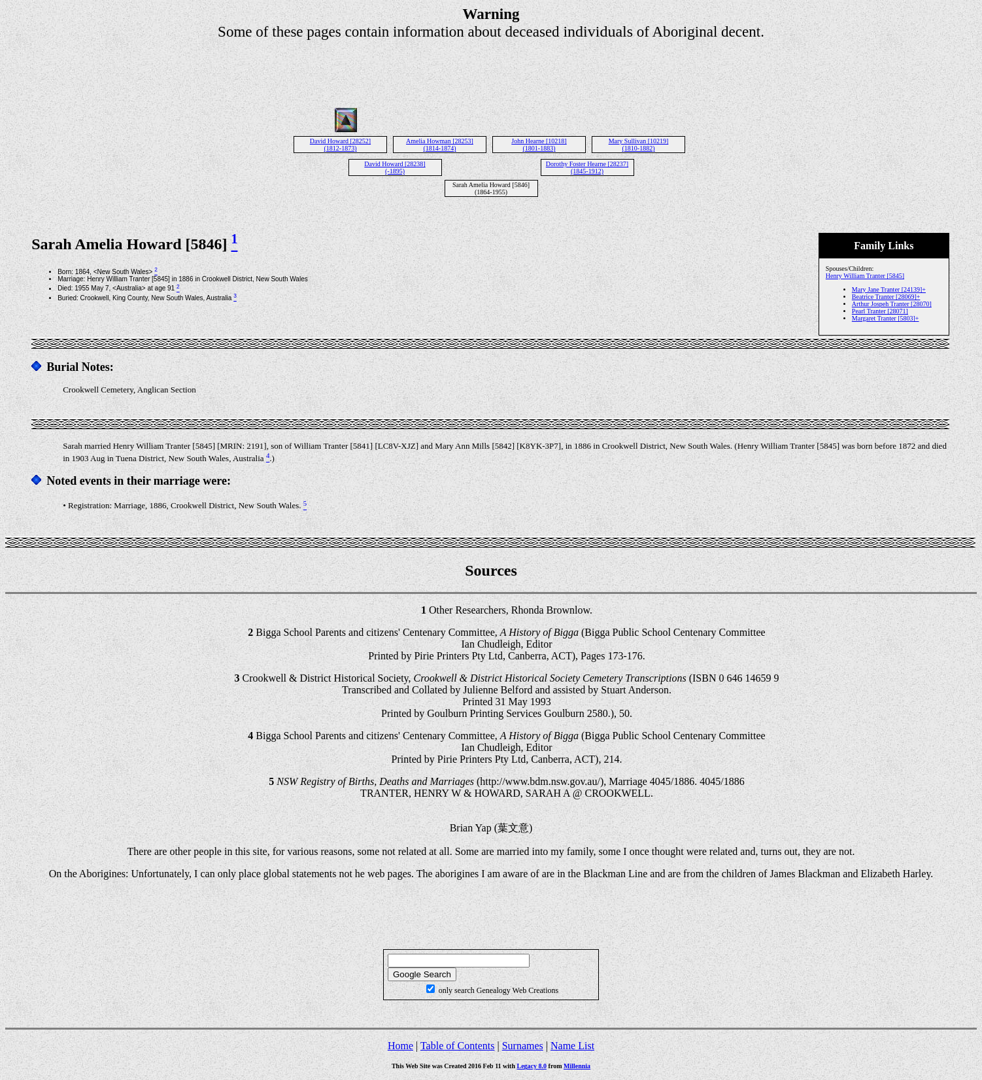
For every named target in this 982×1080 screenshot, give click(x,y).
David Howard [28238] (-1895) (394, 167)
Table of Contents (457, 1045)
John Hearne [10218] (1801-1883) (538, 144)
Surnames (522, 1045)
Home (400, 1045)
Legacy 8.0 (532, 1066)
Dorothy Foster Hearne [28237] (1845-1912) (587, 167)
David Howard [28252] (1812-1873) (340, 144)
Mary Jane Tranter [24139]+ (889, 289)
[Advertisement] (491, 70)
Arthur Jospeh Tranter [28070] (892, 303)
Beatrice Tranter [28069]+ (886, 296)
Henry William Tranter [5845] (865, 275)
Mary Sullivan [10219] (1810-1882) (639, 144)
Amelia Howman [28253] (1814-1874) (439, 144)
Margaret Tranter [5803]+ (885, 318)
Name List (572, 1045)
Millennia (577, 1066)
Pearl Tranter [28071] (880, 311)
